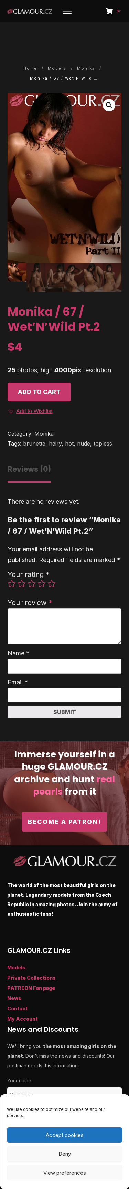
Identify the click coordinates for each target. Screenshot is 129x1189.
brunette (34, 421)
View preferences (64, 1172)
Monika (44, 411)
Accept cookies (65, 1135)
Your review (30, 580)
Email (18, 660)
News (14, 976)
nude (83, 421)
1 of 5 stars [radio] (12, 561)
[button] (109, 82)
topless (103, 421)
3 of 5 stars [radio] (32, 561)
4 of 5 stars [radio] (41, 561)
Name (19, 630)
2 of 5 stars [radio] (22, 561)
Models (16, 945)
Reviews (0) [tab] (29, 446)
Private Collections (31, 955)
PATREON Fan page (31, 965)
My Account (22, 996)
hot (69, 421)
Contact (17, 986)
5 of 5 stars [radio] (51, 561)
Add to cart (39, 369)
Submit (64, 689)
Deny (64, 1154)
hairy (55, 421)
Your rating (28, 552)
